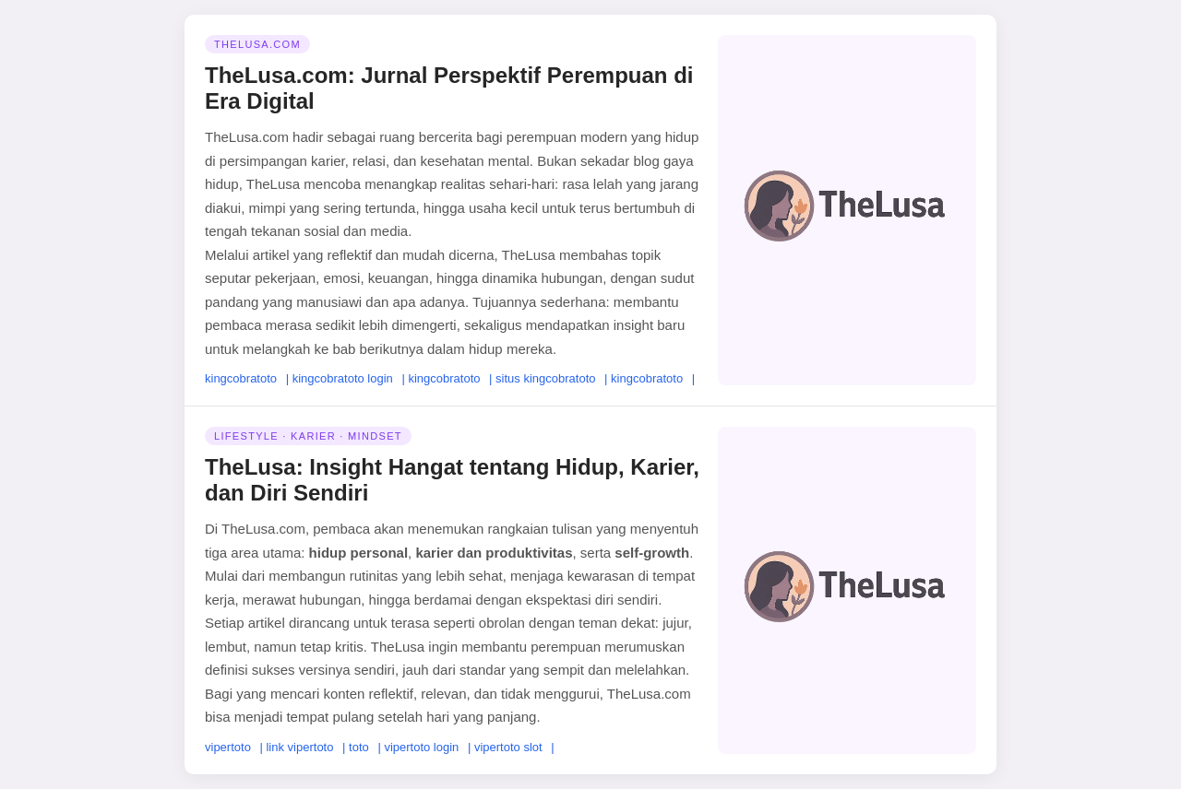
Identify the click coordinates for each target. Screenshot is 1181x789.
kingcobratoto (241, 378)
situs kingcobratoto (545, 378)
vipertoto (228, 747)
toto (359, 747)
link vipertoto (299, 747)
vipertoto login (421, 747)
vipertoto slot (508, 747)
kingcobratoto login (342, 378)
